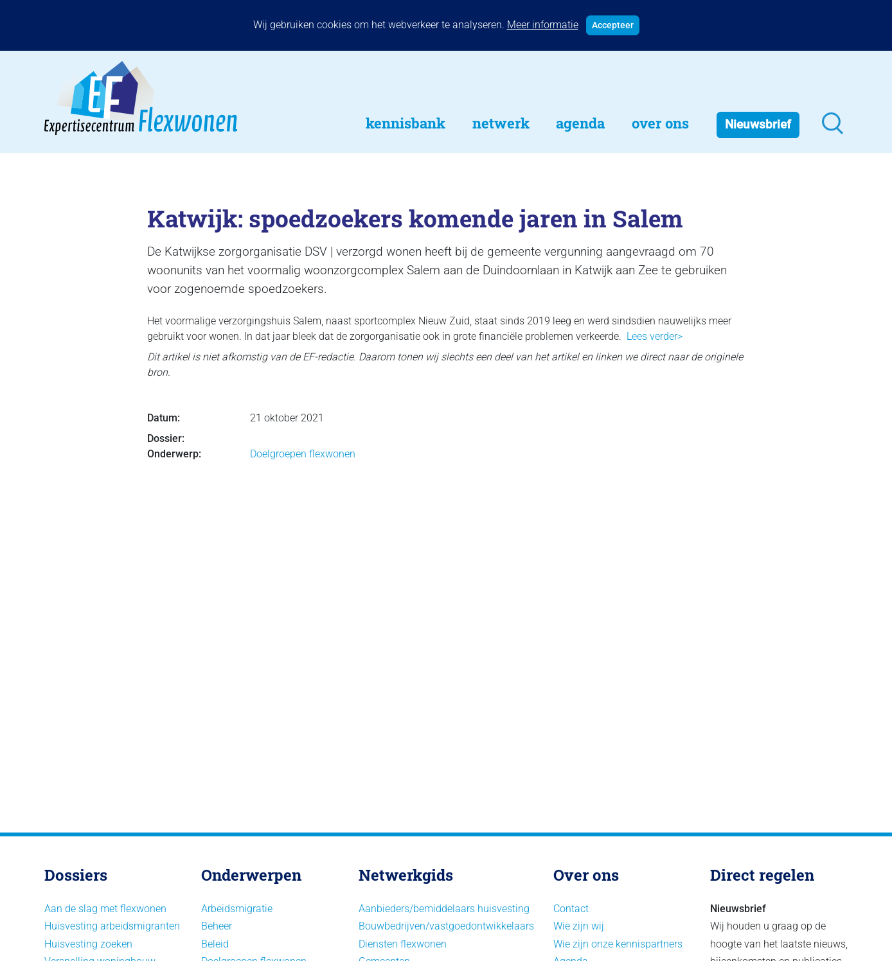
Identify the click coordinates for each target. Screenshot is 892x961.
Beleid (215, 944)
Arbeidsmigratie (236, 909)
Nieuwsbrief (758, 124)
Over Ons (660, 123)
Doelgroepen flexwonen (302, 454)
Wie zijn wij (578, 926)
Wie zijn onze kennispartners (617, 944)
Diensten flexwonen (403, 944)
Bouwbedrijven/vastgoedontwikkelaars (446, 926)
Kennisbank (405, 123)
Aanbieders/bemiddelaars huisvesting (444, 909)
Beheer (216, 926)
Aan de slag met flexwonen (105, 909)
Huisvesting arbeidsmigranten (112, 926)
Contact (571, 909)
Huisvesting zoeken (88, 944)
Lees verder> (654, 336)
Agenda (580, 123)
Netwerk (501, 123)
